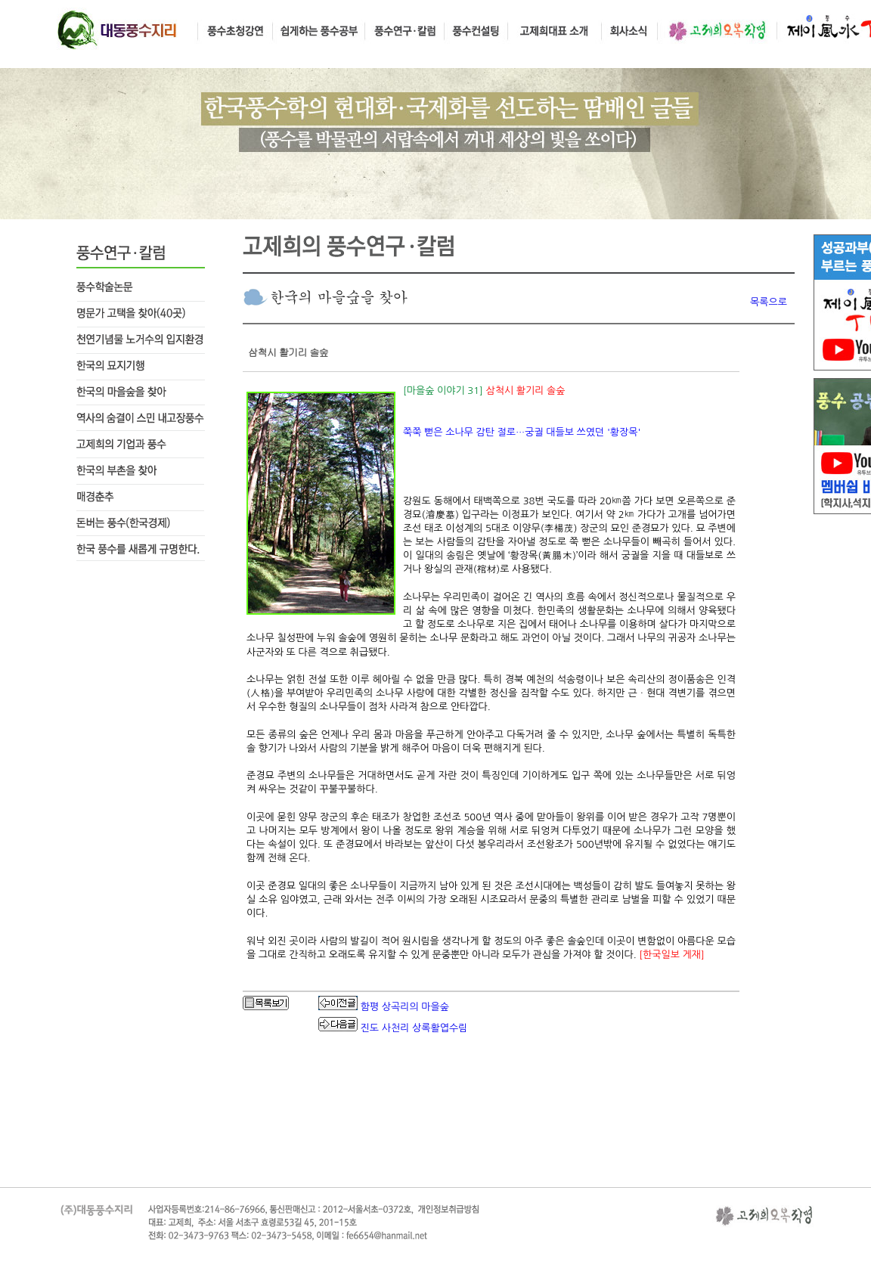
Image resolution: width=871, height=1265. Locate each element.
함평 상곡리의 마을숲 (405, 1007)
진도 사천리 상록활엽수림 (414, 1028)
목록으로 (768, 302)
